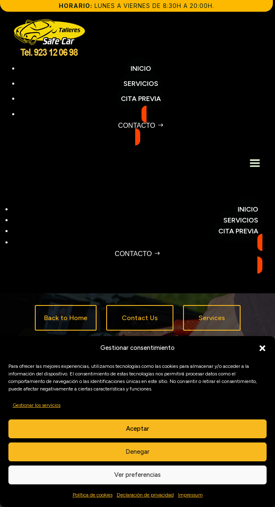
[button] (262, 348)
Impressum (190, 495)
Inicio (248, 209)
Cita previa (238, 231)
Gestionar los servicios (36, 405)
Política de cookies (93, 495)
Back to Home (65, 318)
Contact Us (140, 318)
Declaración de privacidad (145, 495)
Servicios (240, 220)
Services (212, 318)
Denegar (137, 451)
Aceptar (137, 428)
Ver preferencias (137, 475)
